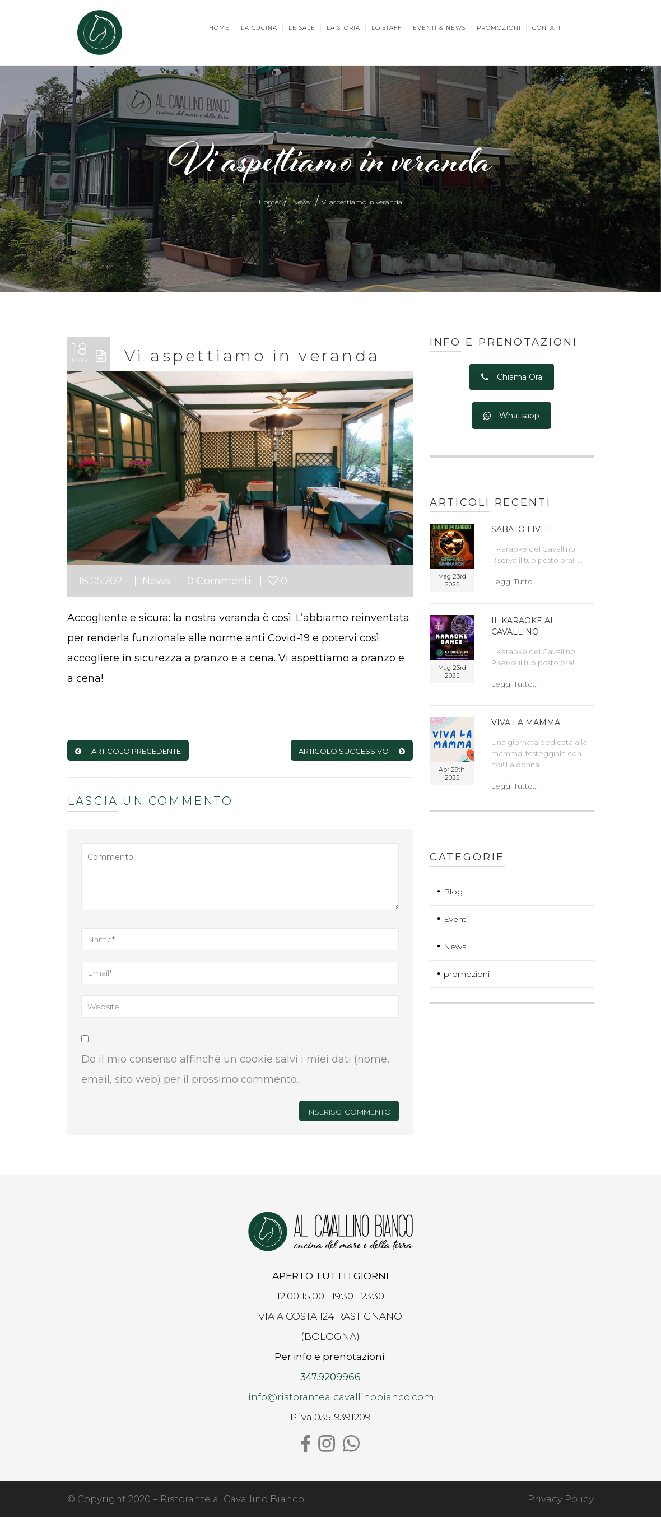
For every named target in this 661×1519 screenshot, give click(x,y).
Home (268, 204)
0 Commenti (219, 583)
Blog (453, 894)
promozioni (467, 976)
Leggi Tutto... (514, 583)
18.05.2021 (101, 583)
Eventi (456, 921)
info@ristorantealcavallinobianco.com (341, 1399)
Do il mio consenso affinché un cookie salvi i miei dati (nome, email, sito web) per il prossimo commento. (235, 1072)
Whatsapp (511, 418)
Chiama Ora (511, 379)
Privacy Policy (561, 1501)
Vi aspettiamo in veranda (252, 357)
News (301, 204)
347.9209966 (330, 1379)
